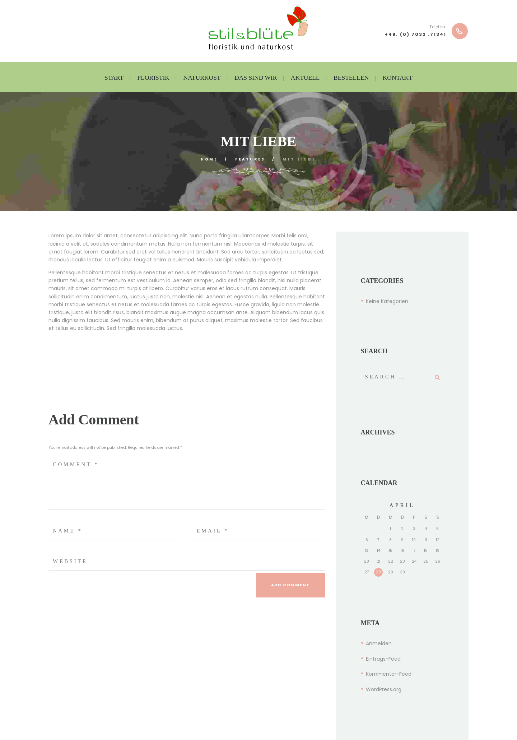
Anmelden (379, 643)
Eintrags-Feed (383, 658)
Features (251, 159)
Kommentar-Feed (388, 674)
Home (207, 159)
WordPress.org (383, 689)
